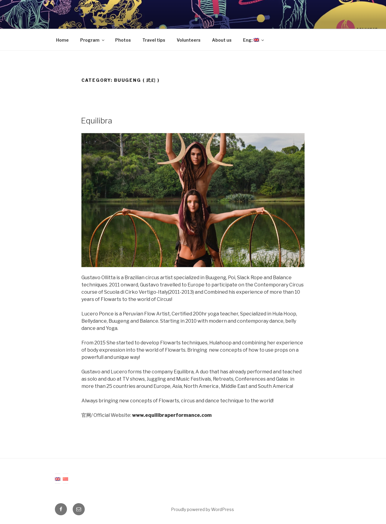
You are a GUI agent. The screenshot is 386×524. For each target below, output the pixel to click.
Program (92, 40)
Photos (123, 40)
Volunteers (189, 40)
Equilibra (96, 120)
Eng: (254, 40)
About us (222, 40)
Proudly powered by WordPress (202, 509)
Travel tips (153, 40)
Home (62, 40)
